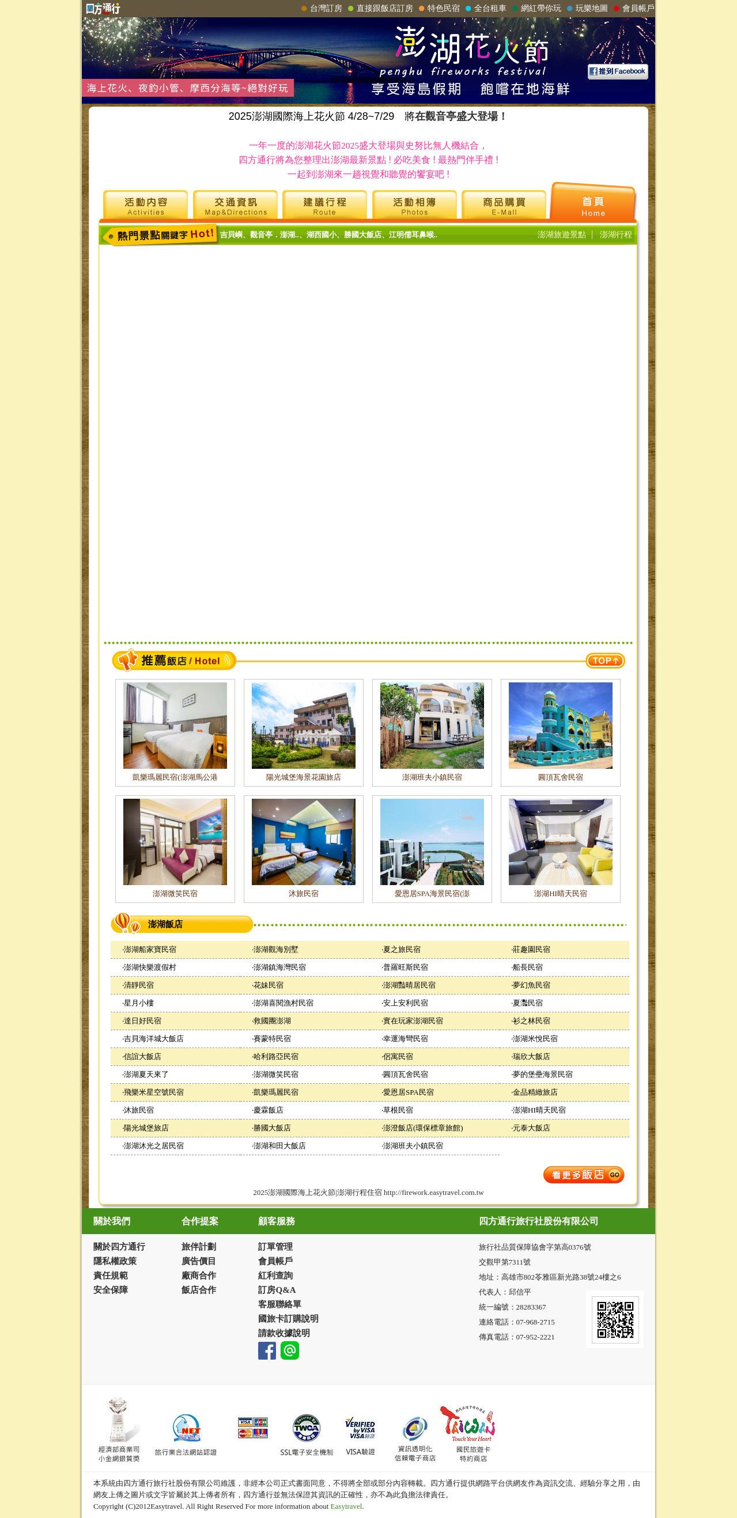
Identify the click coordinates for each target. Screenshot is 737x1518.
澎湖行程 (616, 234)
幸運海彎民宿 (405, 1038)
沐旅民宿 (304, 893)
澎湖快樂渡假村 (150, 967)
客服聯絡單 (279, 1304)
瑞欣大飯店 (531, 1056)
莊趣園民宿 (531, 949)
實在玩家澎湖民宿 (413, 1020)
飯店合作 (199, 1290)
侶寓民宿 (398, 1056)
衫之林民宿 (531, 1020)
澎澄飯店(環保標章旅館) (423, 1128)
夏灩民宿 (528, 1003)
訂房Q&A (277, 1290)
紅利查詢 (275, 1275)
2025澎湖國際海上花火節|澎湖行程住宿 (317, 1192)
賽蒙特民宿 (272, 1038)
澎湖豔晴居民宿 (409, 985)
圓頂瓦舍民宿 (560, 777)
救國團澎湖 (272, 1020)
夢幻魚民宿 (531, 985)
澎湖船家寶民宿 (150, 949)
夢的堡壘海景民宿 (543, 1074)
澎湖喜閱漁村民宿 (283, 1003)
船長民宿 (528, 967)
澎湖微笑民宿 (175, 893)
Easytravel (345, 1506)
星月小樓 (139, 1003)
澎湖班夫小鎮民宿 (432, 777)
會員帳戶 (633, 8)
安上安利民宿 (405, 1003)
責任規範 (110, 1275)
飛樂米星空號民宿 (154, 1092)
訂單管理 (275, 1246)
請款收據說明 (284, 1333)
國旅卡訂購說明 (288, 1318)
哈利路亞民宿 (276, 1056)
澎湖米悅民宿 (535, 1038)
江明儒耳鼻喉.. (413, 234)
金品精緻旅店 (535, 1092)
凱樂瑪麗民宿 (276, 1092)
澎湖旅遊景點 (562, 234)
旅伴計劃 (199, 1246)
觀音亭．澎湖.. (274, 234)
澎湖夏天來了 (146, 1074)
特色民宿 (438, 8)
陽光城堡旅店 (146, 1128)
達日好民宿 (142, 1020)
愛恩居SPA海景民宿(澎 (432, 893)
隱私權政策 (115, 1261)
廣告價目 (199, 1261)
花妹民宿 (269, 985)
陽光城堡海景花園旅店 (303, 777)
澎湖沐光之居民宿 (154, 1145)
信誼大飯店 (142, 1056)
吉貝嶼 (231, 234)
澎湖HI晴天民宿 (560, 893)
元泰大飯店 (531, 1128)
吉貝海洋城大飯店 (154, 1038)
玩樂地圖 (586, 8)
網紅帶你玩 (535, 8)
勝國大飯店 (362, 234)
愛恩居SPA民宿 (408, 1092)
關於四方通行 (119, 1246)
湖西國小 (322, 234)
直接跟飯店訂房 (379, 8)
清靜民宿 (139, 985)
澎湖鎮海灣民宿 (280, 967)
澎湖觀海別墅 (276, 949)
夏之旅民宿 (402, 949)
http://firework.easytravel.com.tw (434, 1192)
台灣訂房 (320, 8)
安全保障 (110, 1290)
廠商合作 (199, 1275)
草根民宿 (398, 1110)
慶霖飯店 (269, 1110)
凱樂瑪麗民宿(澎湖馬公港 (175, 777)
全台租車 (485, 8)
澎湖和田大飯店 (280, 1145)
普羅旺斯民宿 (405, 967)
